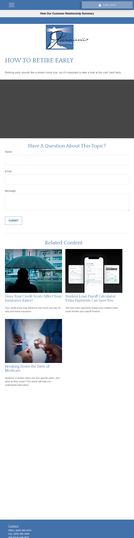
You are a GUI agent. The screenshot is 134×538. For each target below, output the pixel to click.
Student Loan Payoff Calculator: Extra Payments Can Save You (90, 298)
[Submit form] (13, 221)
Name (8, 151)
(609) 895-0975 (23, 530)
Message (10, 191)
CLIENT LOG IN (107, 5)
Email (8, 171)
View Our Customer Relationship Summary (67, 13)
